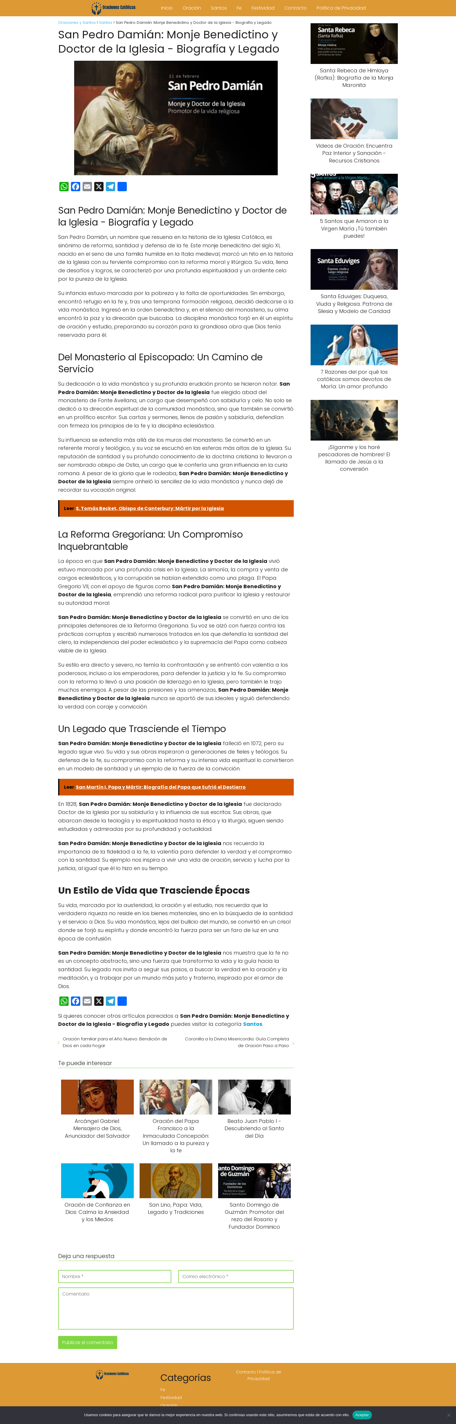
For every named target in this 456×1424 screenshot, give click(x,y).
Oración (192, 8)
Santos (219, 8)
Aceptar (362, 1415)
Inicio (167, 8)
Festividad (263, 8)
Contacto (295, 8)
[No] (449, 1415)
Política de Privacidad (341, 8)
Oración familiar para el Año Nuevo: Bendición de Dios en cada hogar (115, 1042)
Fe (239, 8)
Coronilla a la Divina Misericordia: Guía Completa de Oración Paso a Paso (237, 1042)
